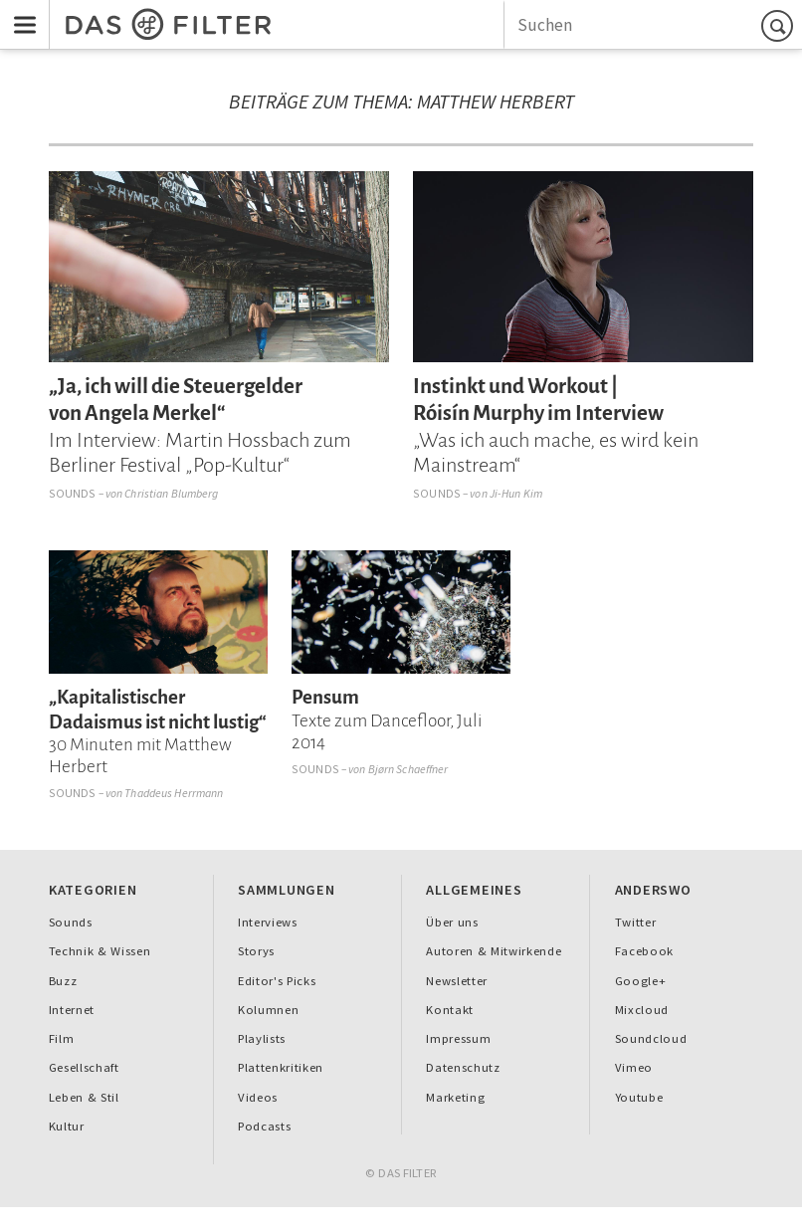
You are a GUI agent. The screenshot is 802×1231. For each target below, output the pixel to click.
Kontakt (450, 1009)
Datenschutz (463, 1067)
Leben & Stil (84, 1097)
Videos (258, 1097)
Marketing (455, 1097)
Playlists (262, 1038)
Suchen (780, 25)
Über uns (452, 922)
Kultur (67, 1126)
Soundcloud (651, 1038)
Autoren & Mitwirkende (493, 950)
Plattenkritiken (280, 1067)
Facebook (644, 950)
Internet (72, 1009)
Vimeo (634, 1067)
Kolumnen (268, 1009)
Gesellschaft (84, 1067)
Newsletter (457, 980)
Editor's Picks (276, 980)
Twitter (636, 922)
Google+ (641, 980)
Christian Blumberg (171, 493)
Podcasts (264, 1126)
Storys (256, 950)
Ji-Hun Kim (516, 493)
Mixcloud (642, 1009)
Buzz (63, 980)
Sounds (73, 493)
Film (62, 1038)
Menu (19, 12)
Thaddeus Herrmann (173, 792)
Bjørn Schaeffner (408, 768)
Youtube (639, 1097)
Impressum (458, 1038)
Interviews (268, 922)
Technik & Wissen (100, 950)
